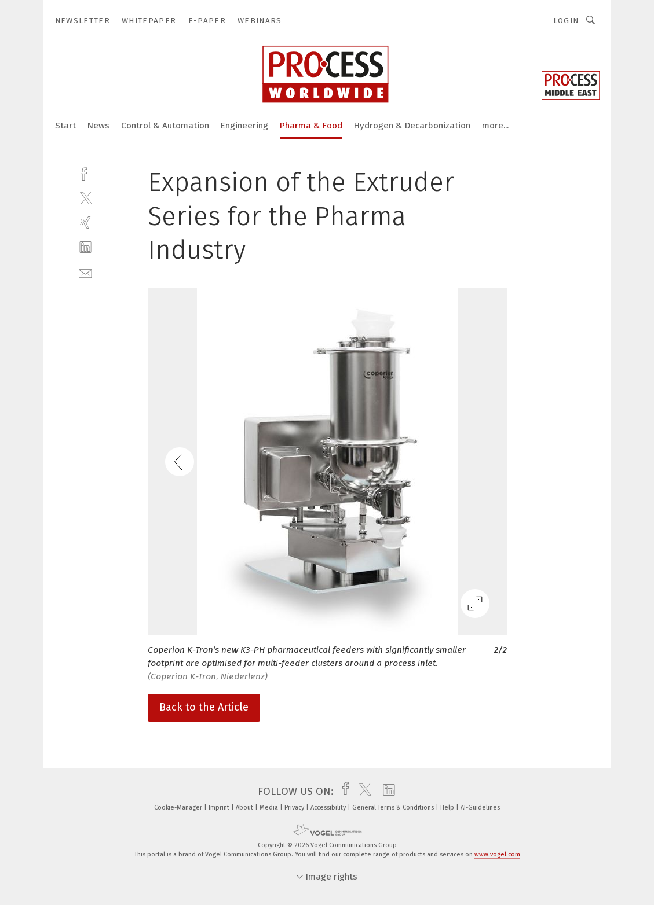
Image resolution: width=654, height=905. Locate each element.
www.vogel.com (497, 854)
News (98, 125)
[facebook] (85, 172)
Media (270, 807)
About (245, 807)
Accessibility (329, 807)
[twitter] (85, 197)
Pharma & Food (311, 125)
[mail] (85, 272)
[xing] (85, 222)
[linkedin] (85, 247)
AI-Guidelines (480, 807)
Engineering (244, 125)
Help (448, 807)
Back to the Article (204, 707)
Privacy (295, 807)
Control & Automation (165, 125)
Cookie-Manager (179, 807)
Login (566, 20)
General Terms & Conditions (394, 807)
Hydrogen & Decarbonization (412, 125)
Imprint (220, 807)
